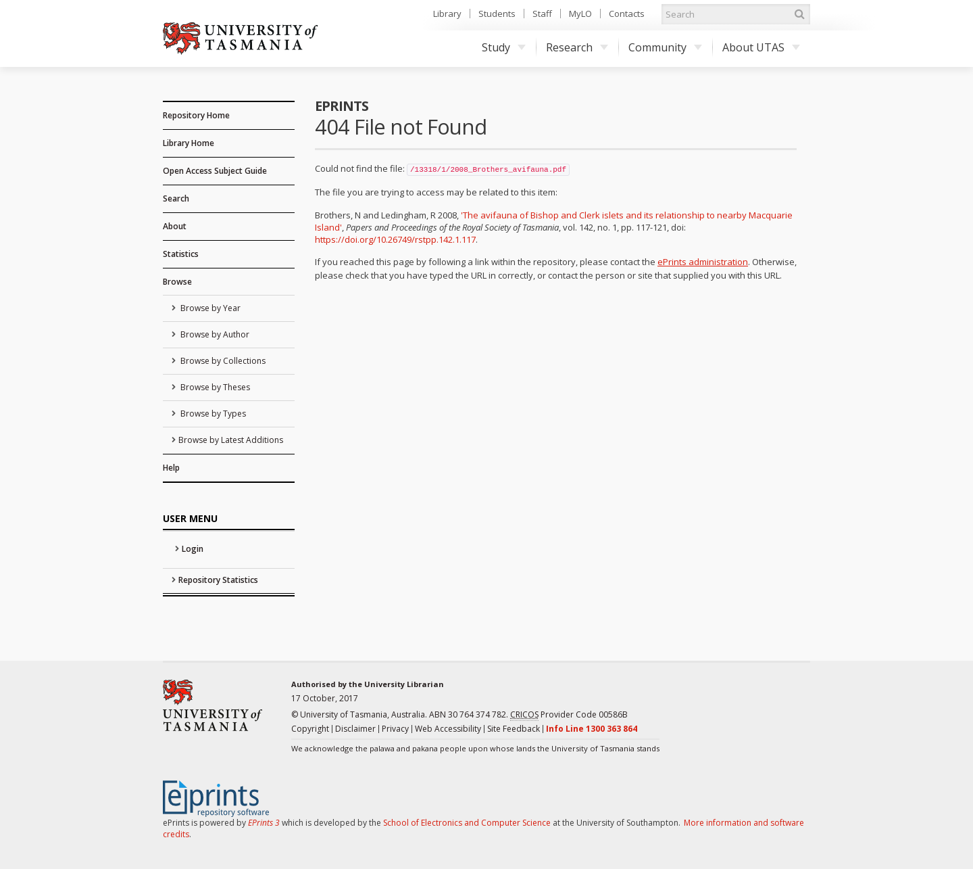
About (174, 226)
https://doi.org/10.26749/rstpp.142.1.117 (395, 239)
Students (497, 13)
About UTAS (761, 47)
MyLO (580, 13)
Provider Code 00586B (569, 715)
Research (577, 47)
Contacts (627, 13)
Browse (177, 281)
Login (192, 549)
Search (176, 198)
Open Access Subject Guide (215, 171)
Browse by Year (209, 308)
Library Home (188, 143)
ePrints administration (702, 262)
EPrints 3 (264, 822)
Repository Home (196, 115)
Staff (542, 13)
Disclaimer (355, 728)
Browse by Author (213, 334)
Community (665, 47)
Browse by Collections (222, 361)
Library (447, 13)
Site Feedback (513, 728)
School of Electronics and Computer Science (467, 822)
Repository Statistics (218, 580)
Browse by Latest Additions (230, 440)
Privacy (395, 728)
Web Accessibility (448, 728)
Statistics (181, 254)
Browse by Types (212, 413)
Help (171, 467)
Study (504, 47)
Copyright (310, 728)
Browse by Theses (214, 387)
